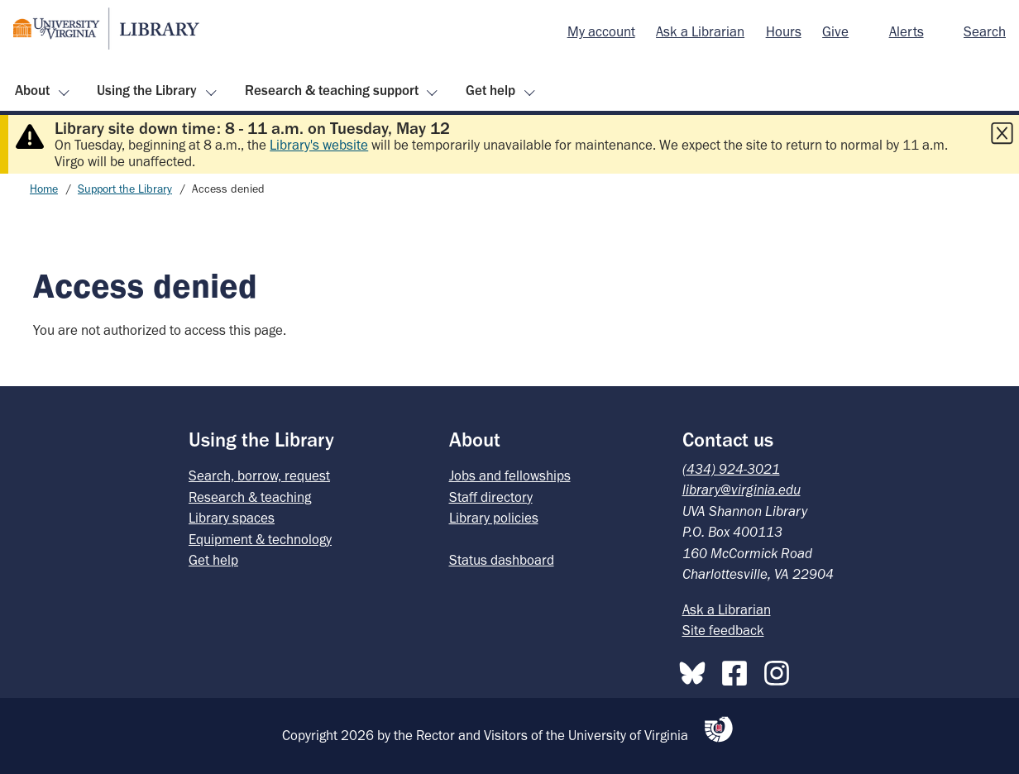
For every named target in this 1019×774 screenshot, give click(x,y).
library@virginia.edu (741, 489)
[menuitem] (601, 32)
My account (601, 31)
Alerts (906, 31)
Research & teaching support (332, 90)
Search (985, 31)
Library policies (493, 517)
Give (835, 31)
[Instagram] (781, 670)
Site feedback (723, 630)
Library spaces (232, 517)
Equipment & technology (260, 539)
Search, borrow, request (259, 475)
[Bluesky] (696, 670)
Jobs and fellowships (510, 475)
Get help (490, 90)
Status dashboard (501, 560)
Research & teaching (250, 497)
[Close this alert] (1001, 133)
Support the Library (125, 189)
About (32, 90)
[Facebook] (739, 670)
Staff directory (491, 497)
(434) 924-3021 (731, 469)
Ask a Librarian (700, 31)
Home (44, 189)
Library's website (319, 144)
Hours (783, 31)
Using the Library (147, 90)
